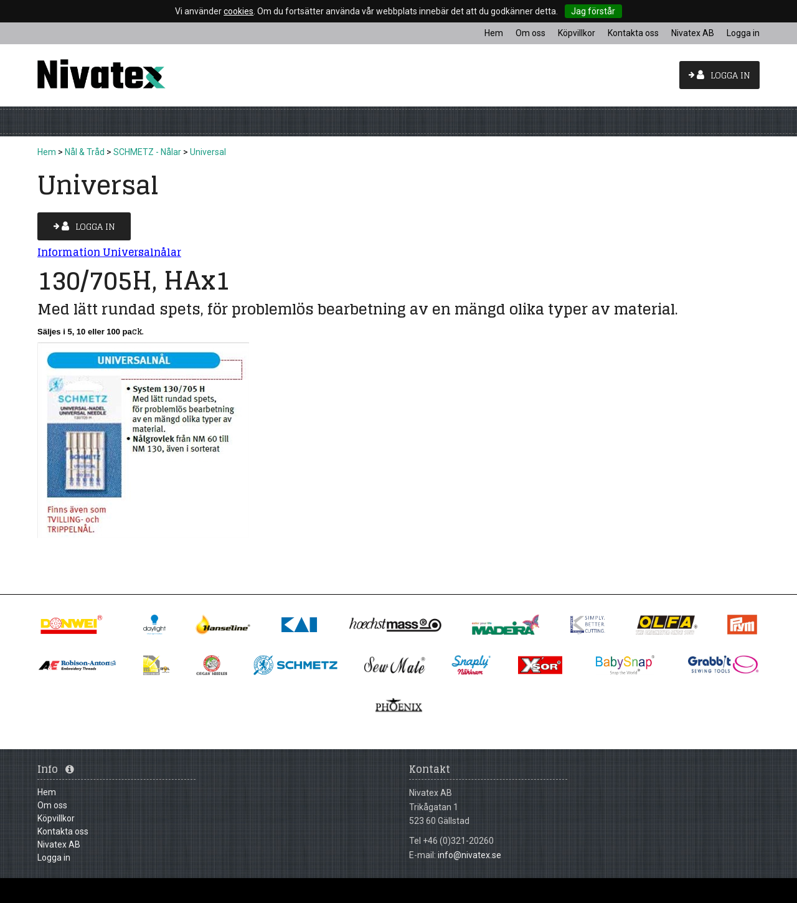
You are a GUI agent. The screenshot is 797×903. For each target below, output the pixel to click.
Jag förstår (593, 11)
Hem (46, 152)
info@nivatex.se (469, 855)
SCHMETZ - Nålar (147, 152)
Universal (208, 152)
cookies (238, 11)
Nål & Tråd (85, 152)
